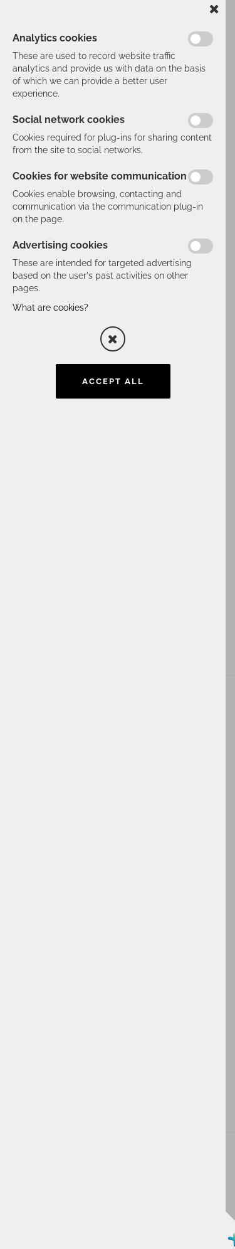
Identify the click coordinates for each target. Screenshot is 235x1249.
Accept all (113, 381)
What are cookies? (50, 308)
